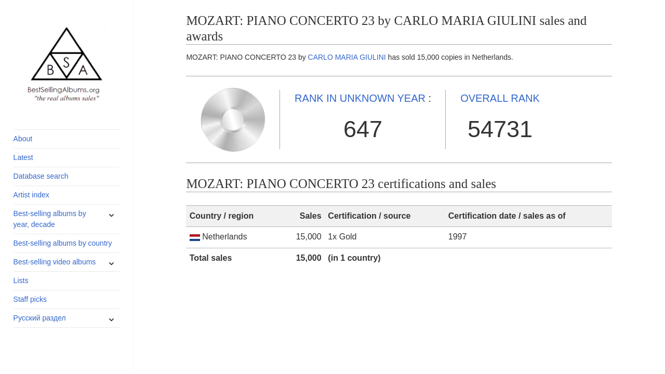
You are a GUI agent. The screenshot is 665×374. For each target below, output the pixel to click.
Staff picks (30, 299)
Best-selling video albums (55, 262)
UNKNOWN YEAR (360, 98)
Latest (23, 157)
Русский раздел (40, 318)
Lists (21, 280)
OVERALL (500, 98)
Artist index (31, 195)
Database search (41, 176)
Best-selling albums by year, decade (50, 219)
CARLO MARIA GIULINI (347, 57)
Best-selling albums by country (63, 243)
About (23, 139)
